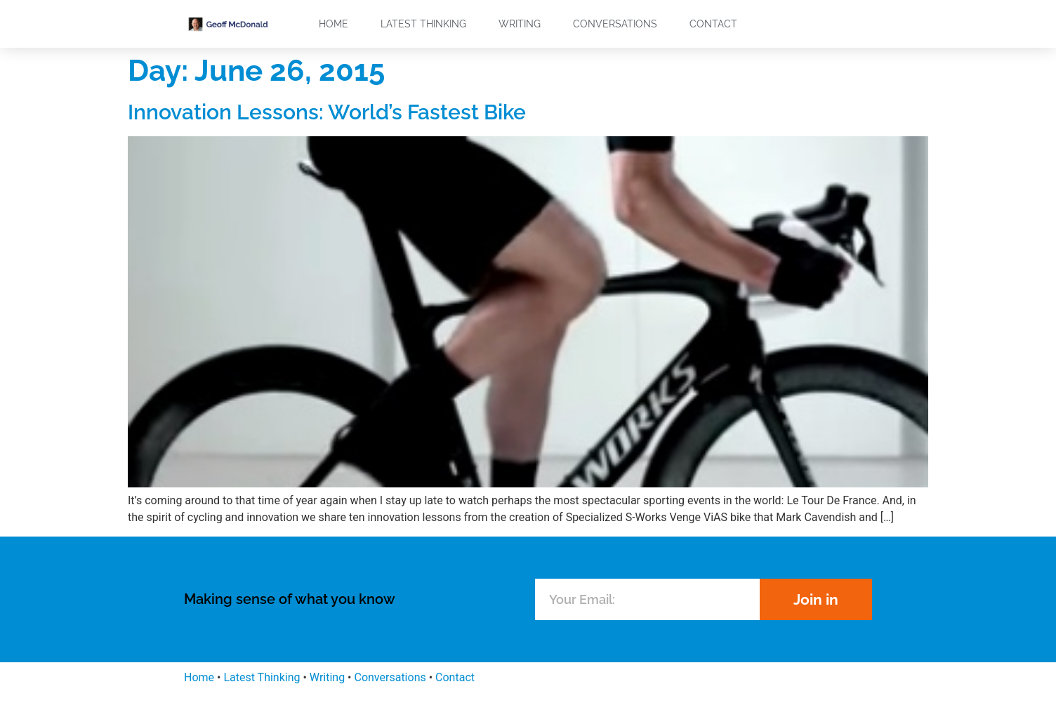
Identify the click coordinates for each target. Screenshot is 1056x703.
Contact (713, 23)
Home (333, 23)
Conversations (615, 23)
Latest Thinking (423, 23)
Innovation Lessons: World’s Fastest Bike (327, 112)
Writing (520, 23)
